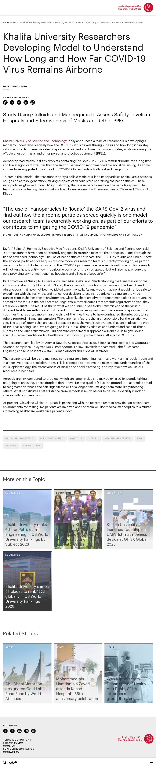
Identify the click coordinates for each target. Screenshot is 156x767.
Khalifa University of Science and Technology (35, 141)
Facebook (19, 102)
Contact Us (11, 752)
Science (10, 445)
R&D (139, 438)
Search (4, 762)
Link (5, 102)
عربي (13, 761)
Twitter (12, 102)
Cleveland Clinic (52, 438)
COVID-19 (76, 438)
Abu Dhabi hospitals (19, 438)
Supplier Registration (18, 749)
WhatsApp (32, 102)
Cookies (9, 746)
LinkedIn (26, 102)
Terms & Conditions (17, 739)
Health (16, 22)
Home (6, 22)
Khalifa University (117, 438)
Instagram (26, 731)
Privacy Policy (13, 742)
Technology (31, 445)
